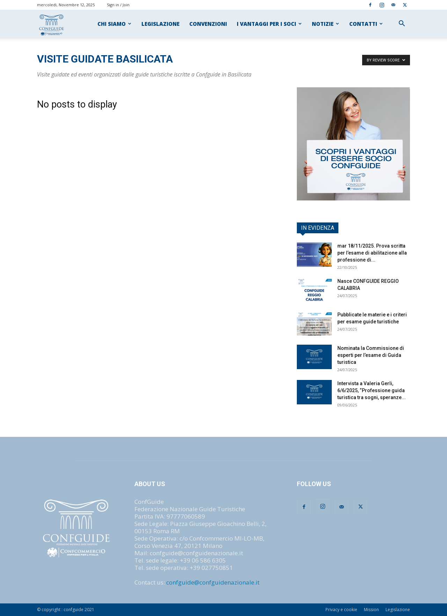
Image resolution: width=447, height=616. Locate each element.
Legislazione (398, 610)
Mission (371, 610)
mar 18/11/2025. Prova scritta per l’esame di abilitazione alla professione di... (372, 253)
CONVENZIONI (208, 23)
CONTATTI (366, 23)
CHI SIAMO (114, 23)
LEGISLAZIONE (160, 23)
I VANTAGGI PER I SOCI (269, 23)
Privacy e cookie (341, 610)
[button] (401, 24)
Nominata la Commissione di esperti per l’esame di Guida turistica (370, 355)
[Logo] (52, 24)
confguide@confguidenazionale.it (212, 582)
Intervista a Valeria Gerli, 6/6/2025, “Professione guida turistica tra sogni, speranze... (371, 390)
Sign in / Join (118, 4)
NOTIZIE (325, 23)
